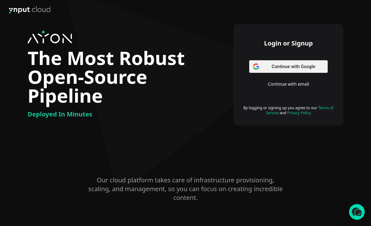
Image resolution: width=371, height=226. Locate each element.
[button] (357, 212)
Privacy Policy (299, 113)
